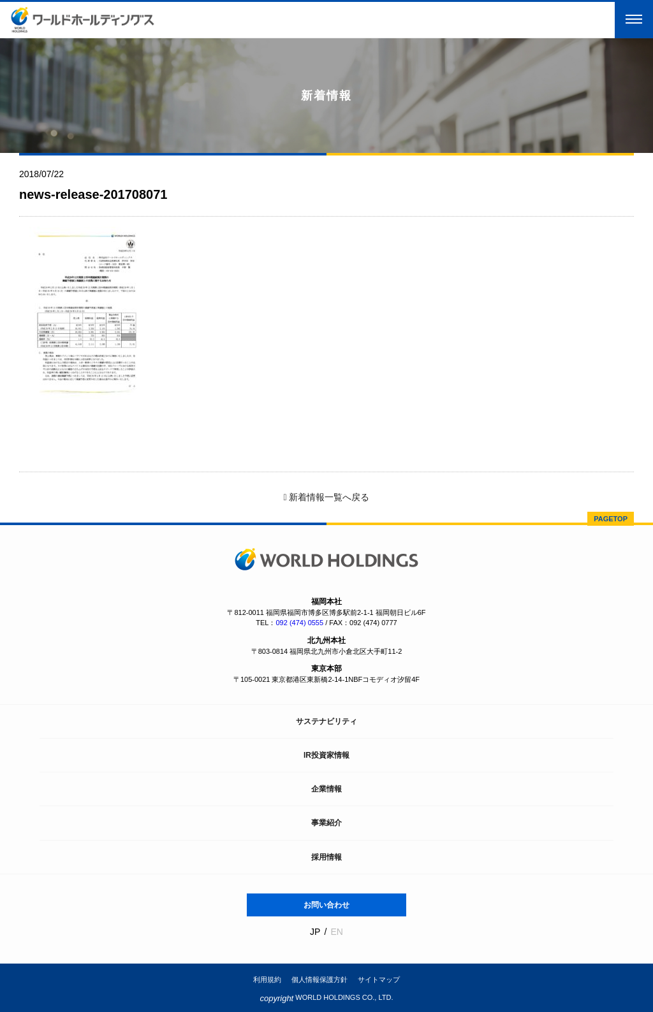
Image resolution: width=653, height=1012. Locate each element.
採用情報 (326, 857)
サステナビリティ (326, 721)
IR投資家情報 (326, 755)
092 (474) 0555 (299, 622)
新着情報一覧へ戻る (326, 497)
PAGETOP (610, 519)
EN (336, 932)
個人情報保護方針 (319, 979)
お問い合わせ (326, 904)
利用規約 (267, 979)
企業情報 (326, 788)
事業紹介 (326, 822)
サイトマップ (379, 979)
